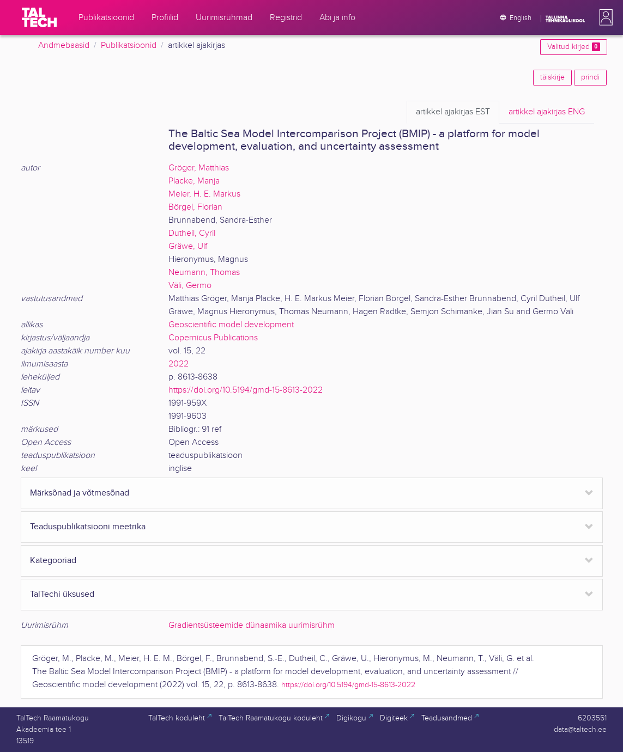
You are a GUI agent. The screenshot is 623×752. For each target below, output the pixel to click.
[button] (604, 17)
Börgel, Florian (195, 207)
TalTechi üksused (62, 594)
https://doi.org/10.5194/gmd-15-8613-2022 (245, 390)
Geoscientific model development (231, 325)
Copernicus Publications (213, 338)
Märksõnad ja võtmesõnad (79, 493)
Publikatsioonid (128, 45)
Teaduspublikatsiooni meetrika (88, 527)
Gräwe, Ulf (187, 246)
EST (453, 112)
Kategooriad (53, 560)
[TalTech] (39, 17)
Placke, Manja (194, 181)
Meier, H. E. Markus (204, 194)
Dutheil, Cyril (191, 233)
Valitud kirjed (573, 46)
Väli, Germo (189, 285)
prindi (590, 77)
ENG (547, 112)
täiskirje (552, 77)
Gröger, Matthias (198, 168)
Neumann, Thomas (204, 272)
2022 (178, 364)
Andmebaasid (63, 45)
